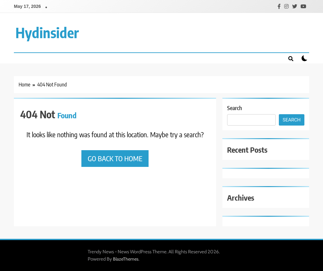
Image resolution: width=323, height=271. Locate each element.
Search (234, 107)
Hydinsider (47, 32)
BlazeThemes (125, 259)
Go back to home (115, 158)
